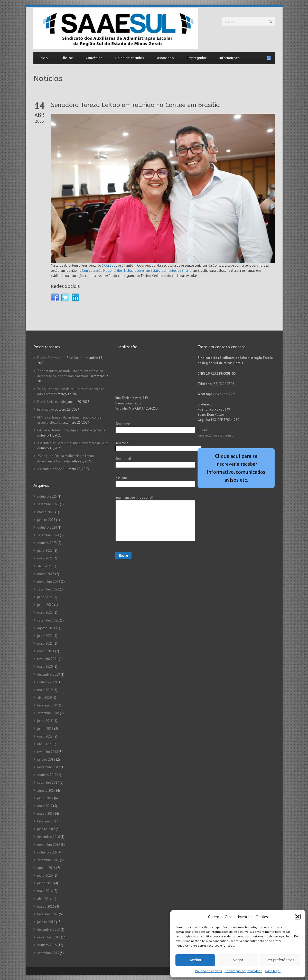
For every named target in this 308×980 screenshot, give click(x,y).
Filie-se (67, 58)
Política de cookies (208, 971)
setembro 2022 (48, 589)
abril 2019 (44, 697)
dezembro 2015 (48, 929)
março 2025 (45, 512)
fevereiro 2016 (47, 914)
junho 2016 (45, 883)
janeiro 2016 (46, 922)
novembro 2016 (48, 844)
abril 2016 (44, 899)
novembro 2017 (48, 767)
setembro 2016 (48, 860)
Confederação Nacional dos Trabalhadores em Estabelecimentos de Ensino (137, 270)
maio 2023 (45, 558)
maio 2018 (45, 736)
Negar (238, 960)
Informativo (45, 409)
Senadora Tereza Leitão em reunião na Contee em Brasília (135, 105)
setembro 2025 (48, 504)
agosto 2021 (46, 628)
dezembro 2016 (48, 837)
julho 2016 (45, 875)
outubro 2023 (47, 543)
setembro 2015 (48, 953)
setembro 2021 (48, 620)
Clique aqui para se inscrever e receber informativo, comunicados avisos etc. (236, 468)
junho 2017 (45, 798)
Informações (229, 58)
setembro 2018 (48, 713)
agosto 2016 (46, 868)
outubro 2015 (47, 945)
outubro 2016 (47, 852)
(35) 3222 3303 (223, 384)
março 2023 (45, 574)
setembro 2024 (48, 535)
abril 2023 (44, 566)
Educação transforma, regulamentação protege (71, 430)
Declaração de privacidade (243, 971)
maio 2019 (45, 690)
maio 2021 (45, 643)
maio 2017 (44, 806)
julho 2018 (45, 721)
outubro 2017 (47, 775)
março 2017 (45, 813)
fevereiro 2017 (47, 821)
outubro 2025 (47, 496)
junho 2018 (45, 728)
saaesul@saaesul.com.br (216, 435)
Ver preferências (280, 960)
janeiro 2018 (46, 759)
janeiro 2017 (46, 829)
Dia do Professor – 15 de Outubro (61, 358)
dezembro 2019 (48, 674)
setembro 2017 (48, 782)
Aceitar (195, 960)
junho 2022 (45, 605)
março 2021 (45, 651)
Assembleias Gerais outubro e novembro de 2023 (73, 443)
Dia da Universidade (51, 402)
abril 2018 (44, 744)
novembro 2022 (48, 581)
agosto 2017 (46, 790)
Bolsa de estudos (129, 58)
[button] (297, 916)
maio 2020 (45, 666)
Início (44, 58)
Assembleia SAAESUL (52, 469)
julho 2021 (45, 636)
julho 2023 (45, 550)
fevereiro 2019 (47, 705)
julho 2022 (45, 597)
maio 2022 (45, 612)
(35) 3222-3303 (224, 394)
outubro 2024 (47, 527)
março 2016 (45, 906)
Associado (165, 58)
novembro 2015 (48, 937)
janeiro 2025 (46, 520)
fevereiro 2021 (47, 659)
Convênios (94, 58)
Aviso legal (273, 971)
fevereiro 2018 (47, 752)
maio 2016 (45, 891)
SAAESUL (108, 265)
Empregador (197, 58)
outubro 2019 (47, 682)
